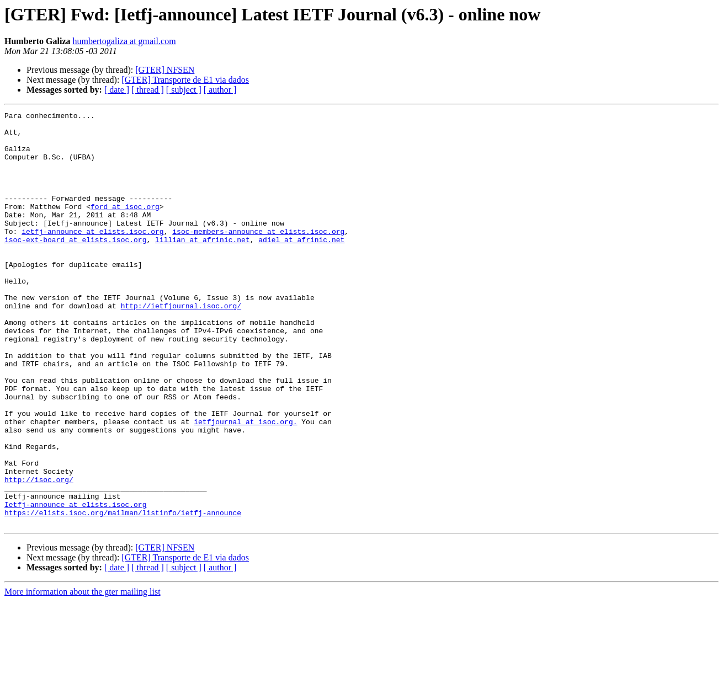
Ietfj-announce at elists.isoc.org (75, 584)
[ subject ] (183, 89)
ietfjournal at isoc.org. (245, 484)
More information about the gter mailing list (82, 674)
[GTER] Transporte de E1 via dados (185, 79)
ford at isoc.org (125, 226)
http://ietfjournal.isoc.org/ (181, 345)
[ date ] (116, 89)
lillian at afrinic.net (202, 266)
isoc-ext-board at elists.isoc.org (75, 266)
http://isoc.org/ (38, 554)
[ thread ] (147, 89)
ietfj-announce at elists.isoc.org (92, 256)
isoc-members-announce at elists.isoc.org (258, 256)
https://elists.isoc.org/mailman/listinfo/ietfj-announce (122, 593)
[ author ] (220, 89)
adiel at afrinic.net (301, 266)
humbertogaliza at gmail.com (124, 41)
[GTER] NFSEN (164, 69)
